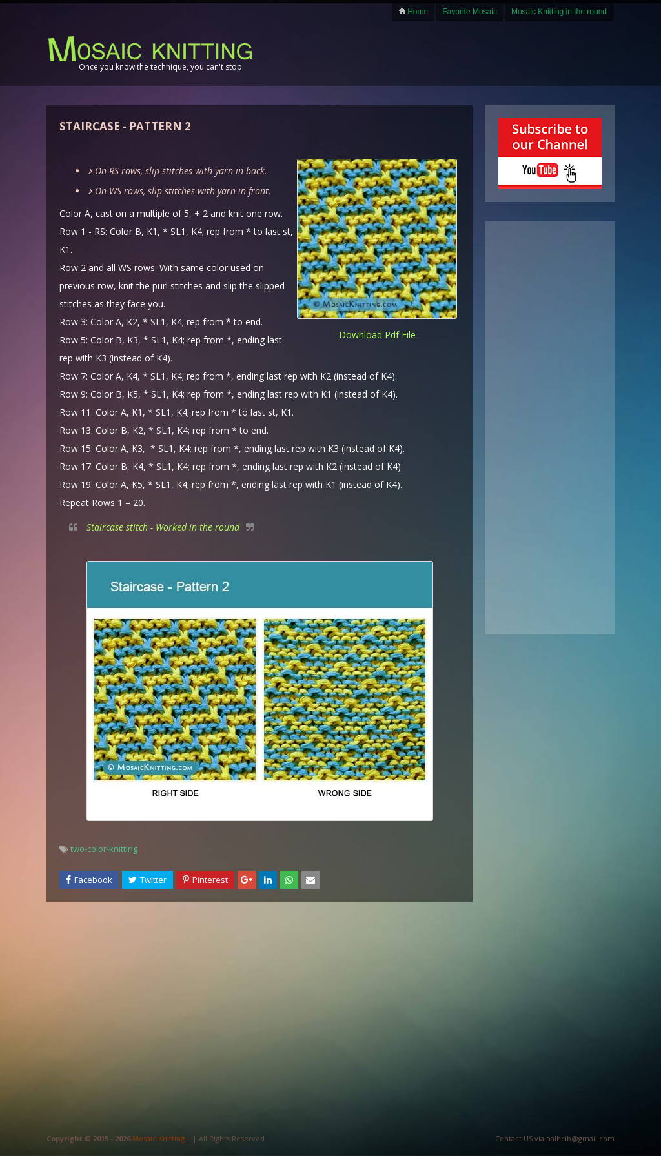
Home (413, 11)
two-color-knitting (103, 849)
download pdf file (377, 335)
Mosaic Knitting (158, 1138)
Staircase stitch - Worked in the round (162, 527)
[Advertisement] (463, 53)
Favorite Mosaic (469, 11)
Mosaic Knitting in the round (559, 11)
